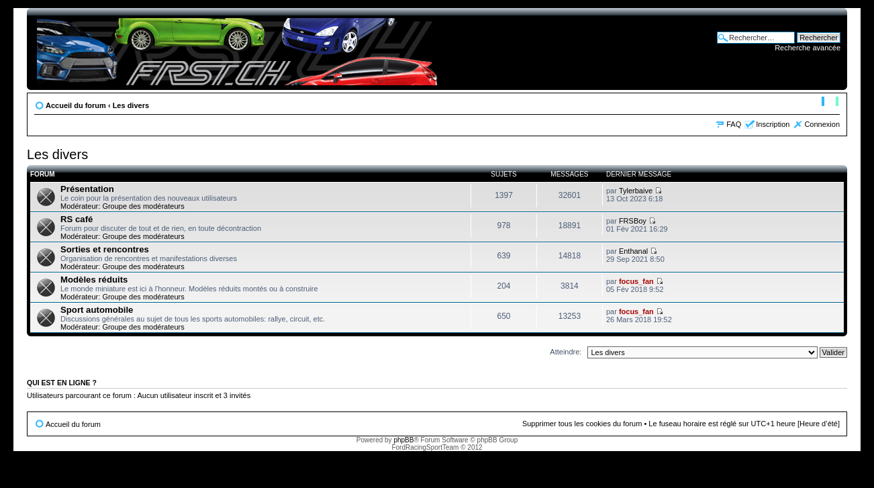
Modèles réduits (94, 280)
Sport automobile (96, 310)
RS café (76, 219)
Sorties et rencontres (104, 249)
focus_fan (636, 281)
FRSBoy (632, 221)
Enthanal (633, 251)
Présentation (87, 189)
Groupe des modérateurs (143, 206)
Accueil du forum (76, 105)
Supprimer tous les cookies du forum (582, 424)
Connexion (822, 124)
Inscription (772, 124)
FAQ (733, 124)
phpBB (403, 440)
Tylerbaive (635, 191)
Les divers (131, 105)
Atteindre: (565, 352)
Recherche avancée (807, 48)
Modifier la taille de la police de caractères (830, 103)
